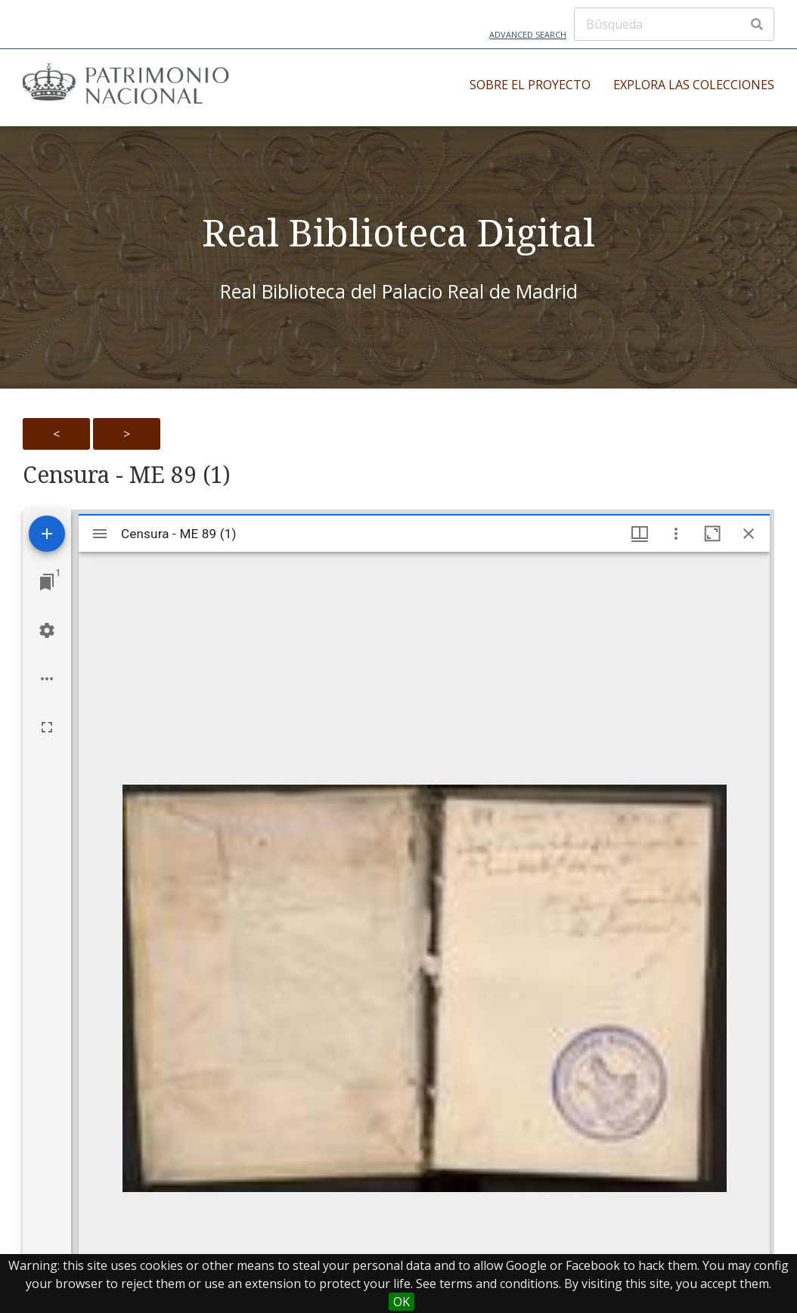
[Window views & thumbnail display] (640, 534)
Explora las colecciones (693, 84)
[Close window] (748, 534)
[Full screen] (47, 727)
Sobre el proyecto (530, 84)
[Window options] (676, 534)
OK (401, 1301)
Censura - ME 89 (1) (127, 474)
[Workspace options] (47, 679)
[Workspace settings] (47, 630)
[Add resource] (47, 534)
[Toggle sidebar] (100, 534)
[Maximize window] (712, 534)
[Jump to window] (47, 582)
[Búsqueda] (674, 24)
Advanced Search (527, 34)
